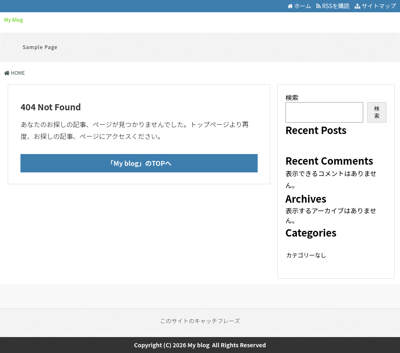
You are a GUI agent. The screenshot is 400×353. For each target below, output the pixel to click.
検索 (292, 97)
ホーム (299, 6)
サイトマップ (375, 6)
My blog (13, 19)
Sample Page (40, 46)
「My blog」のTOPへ (139, 163)
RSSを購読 (334, 6)
